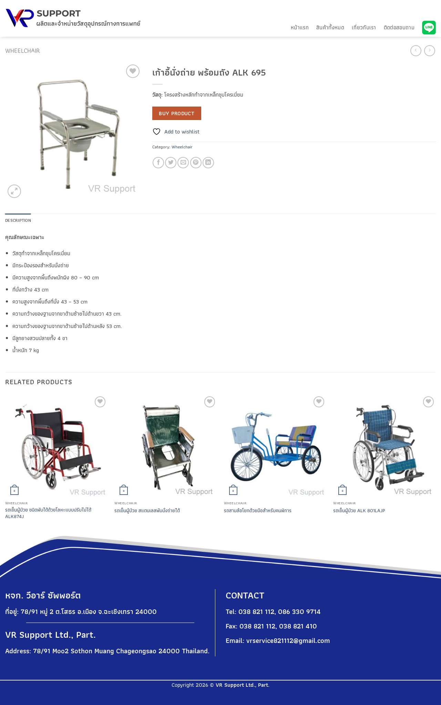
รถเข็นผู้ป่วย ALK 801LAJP (359, 510)
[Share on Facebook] (158, 162)
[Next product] (415, 50)
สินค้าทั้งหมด (330, 27)
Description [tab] (18, 220)
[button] (14, 191)
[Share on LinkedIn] (208, 162)
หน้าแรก (300, 27)
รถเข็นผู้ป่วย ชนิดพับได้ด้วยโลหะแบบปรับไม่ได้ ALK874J (48, 513)
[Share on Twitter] (170, 162)
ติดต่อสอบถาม (399, 27)
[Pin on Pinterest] (196, 162)
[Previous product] (429, 50)
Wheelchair (22, 51)
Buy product (176, 113)
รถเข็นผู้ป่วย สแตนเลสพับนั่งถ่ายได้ (147, 510)
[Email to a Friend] (183, 162)
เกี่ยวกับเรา (364, 27)
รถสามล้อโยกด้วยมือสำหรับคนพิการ (257, 510)
